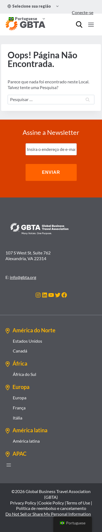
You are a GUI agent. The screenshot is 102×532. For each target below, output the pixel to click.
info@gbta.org (23, 277)
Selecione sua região (29, 6)
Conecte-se (82, 12)
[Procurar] (79, 24)
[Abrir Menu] (91, 24)
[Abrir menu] (8, 465)
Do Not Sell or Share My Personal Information (48, 513)
